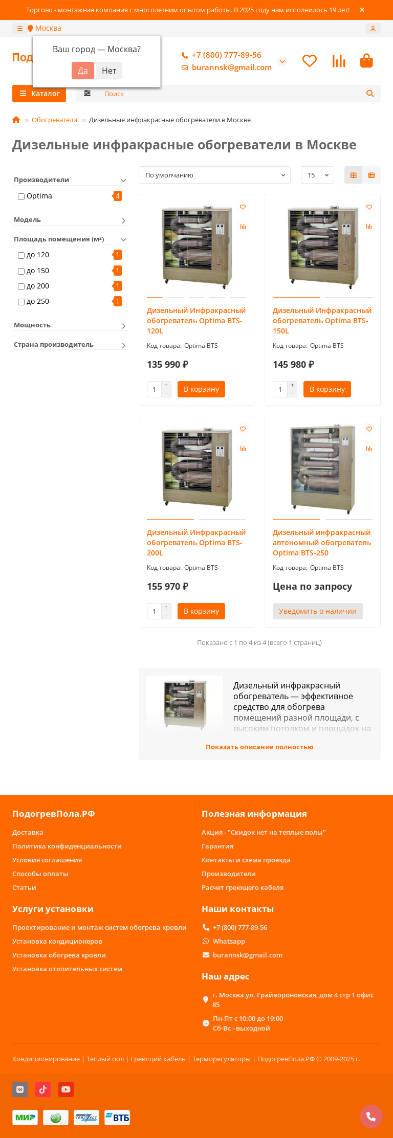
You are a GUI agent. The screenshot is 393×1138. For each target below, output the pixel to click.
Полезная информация (254, 813)
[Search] (239, 95)
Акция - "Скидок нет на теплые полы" (264, 832)
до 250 (38, 302)
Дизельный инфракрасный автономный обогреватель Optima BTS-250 (322, 544)
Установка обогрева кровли (59, 955)
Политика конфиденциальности (67, 846)
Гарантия (217, 846)
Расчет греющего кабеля (242, 887)
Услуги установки (53, 908)
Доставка (27, 832)
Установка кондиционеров (57, 941)
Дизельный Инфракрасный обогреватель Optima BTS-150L (322, 322)
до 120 (38, 256)
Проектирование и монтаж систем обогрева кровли (99, 927)
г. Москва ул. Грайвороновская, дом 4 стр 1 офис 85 (293, 999)
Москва (44, 28)
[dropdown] (20, 28)
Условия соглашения (47, 859)
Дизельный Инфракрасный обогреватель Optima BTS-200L (196, 544)
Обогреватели (54, 121)
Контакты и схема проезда (246, 859)
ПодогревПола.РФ (53, 813)
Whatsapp (229, 941)
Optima (39, 197)
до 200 (38, 287)
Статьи (24, 887)
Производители (229, 873)
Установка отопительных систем (67, 968)
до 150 (38, 271)
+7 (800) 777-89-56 (219, 55)
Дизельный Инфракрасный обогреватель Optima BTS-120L (196, 322)
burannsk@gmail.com (225, 68)
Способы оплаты (40, 873)
